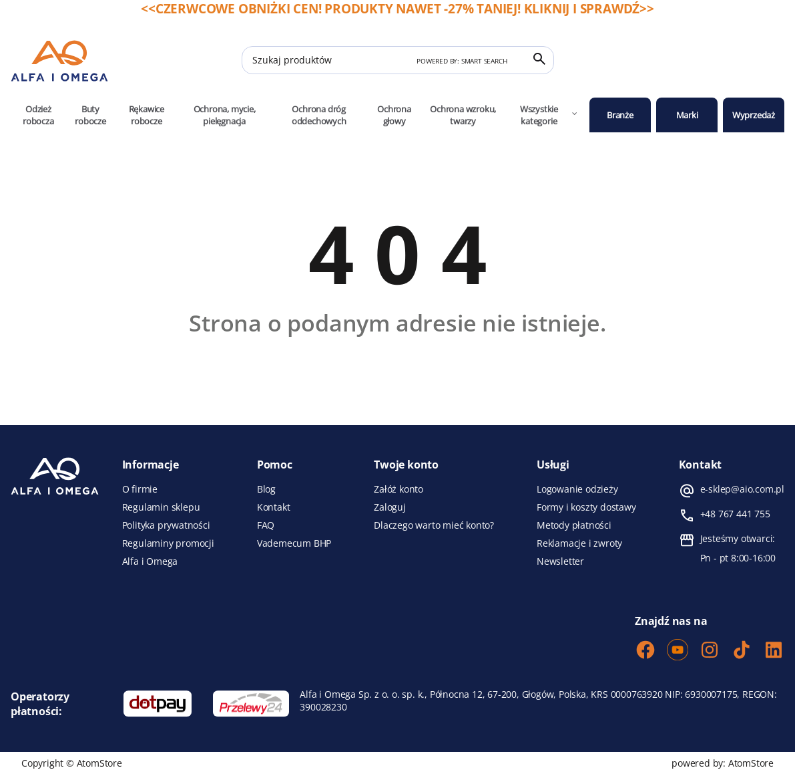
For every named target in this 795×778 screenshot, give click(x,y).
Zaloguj (390, 507)
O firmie (140, 489)
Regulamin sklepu (161, 507)
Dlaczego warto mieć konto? (434, 525)
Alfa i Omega (150, 561)
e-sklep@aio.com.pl (742, 489)
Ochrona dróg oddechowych (319, 115)
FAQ (265, 525)
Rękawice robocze (146, 115)
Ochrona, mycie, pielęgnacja (225, 115)
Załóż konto (398, 489)
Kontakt (273, 507)
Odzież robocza (38, 115)
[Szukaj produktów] (398, 60)
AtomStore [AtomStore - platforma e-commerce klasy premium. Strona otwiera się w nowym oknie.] (751, 763)
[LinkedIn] (773, 651)
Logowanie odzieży (577, 489)
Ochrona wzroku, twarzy (463, 115)
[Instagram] (709, 651)
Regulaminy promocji (168, 543)
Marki (687, 115)
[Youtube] (677, 651)
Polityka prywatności (166, 525)
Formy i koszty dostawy (586, 507)
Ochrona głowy (394, 115)
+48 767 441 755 (735, 514)
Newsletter (560, 561)
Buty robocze (90, 115)
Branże (620, 115)
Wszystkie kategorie (549, 115)
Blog (266, 489)
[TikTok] (741, 651)
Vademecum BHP (294, 543)
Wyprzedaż (753, 115)
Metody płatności (574, 525)
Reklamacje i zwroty (579, 543)
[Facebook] (645, 651)
